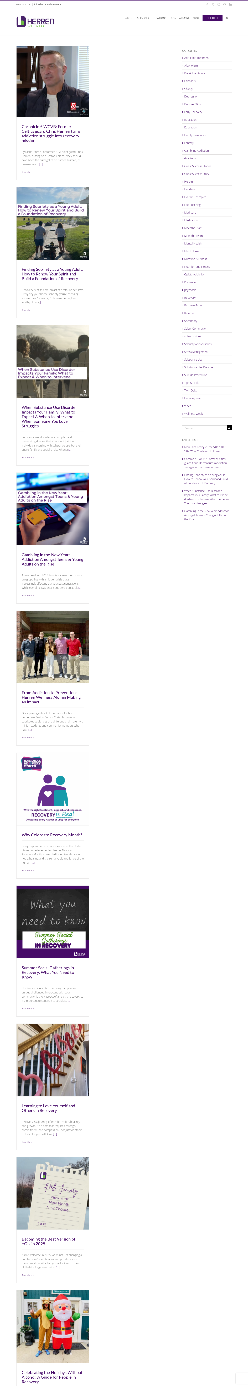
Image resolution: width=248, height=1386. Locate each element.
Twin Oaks (190, 390)
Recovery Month (194, 305)
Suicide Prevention (195, 375)
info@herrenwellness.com (47, 4)
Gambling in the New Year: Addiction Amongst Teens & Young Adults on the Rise (52, 559)
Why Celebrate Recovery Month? (52, 834)
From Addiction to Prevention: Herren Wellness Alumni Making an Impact (51, 697)
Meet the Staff (193, 228)
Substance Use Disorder (199, 367)
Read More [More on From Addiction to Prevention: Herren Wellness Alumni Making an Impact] (27, 737)
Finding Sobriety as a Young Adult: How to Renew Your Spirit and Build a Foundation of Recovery (52, 274)
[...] (41, 164)
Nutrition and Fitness (197, 267)
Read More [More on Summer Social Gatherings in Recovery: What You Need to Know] (27, 1008)
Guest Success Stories (197, 166)
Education (190, 120)
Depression (191, 96)
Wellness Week (193, 414)
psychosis (190, 290)
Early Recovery (193, 112)
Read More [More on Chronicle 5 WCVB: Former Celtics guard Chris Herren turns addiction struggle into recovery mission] (27, 172)
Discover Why (192, 104)
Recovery (189, 298)
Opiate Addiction (194, 274)
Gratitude (190, 158)
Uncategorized (193, 398)
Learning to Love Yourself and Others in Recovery (48, 1108)
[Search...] (204, 427)
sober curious (192, 336)
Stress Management (196, 352)
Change (188, 89)
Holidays (189, 189)
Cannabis (189, 81)
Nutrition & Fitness (195, 259)
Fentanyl (189, 143)
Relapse (189, 313)
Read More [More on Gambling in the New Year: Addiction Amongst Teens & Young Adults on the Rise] (27, 595)
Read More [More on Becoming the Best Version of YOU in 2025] (27, 1275)
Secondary (190, 321)
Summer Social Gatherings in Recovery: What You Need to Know (48, 972)
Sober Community (195, 328)
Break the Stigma (194, 73)
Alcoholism (191, 65)
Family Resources (194, 135)
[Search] (229, 427)
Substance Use (193, 359)
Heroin (188, 181)
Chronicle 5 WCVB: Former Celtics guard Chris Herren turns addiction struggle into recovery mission (51, 133)
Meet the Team (193, 236)
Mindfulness (191, 251)
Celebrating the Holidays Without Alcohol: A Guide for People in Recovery (52, 1377)
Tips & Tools (191, 383)
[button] (227, 18)
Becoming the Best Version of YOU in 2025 (48, 1241)
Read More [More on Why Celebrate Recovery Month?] (27, 870)
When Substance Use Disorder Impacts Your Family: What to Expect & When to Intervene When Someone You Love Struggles (49, 416)
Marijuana (190, 212)
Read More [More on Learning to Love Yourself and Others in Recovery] (27, 1141)
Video (187, 406)
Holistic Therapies (195, 197)
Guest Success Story (196, 174)
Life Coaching (192, 205)
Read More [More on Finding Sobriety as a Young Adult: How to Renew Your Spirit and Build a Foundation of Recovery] (27, 310)
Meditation (191, 220)
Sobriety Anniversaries (197, 344)
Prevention (190, 282)
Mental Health (193, 243)
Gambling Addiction (196, 151)
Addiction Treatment (196, 58)
